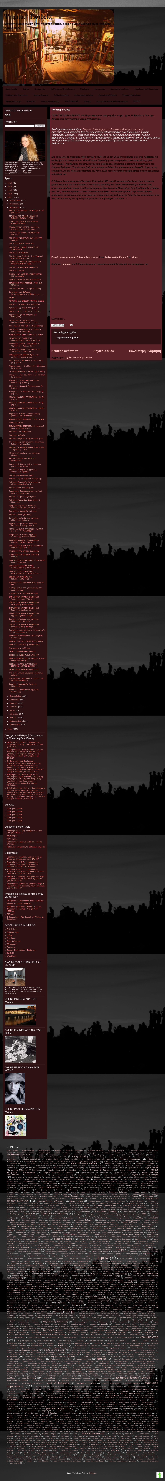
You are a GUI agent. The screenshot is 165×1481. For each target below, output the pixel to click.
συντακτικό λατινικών (17, 1380)
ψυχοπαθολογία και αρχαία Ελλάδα (92, 1411)
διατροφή (33, 1216)
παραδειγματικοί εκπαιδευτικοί (146, 1352)
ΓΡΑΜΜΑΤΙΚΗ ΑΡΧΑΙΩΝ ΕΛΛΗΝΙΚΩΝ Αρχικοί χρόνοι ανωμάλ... (24, 615)
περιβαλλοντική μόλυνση (63, 1357)
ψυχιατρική (128, 1409)
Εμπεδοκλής (150, 1245)
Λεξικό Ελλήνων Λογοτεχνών (22, 497)
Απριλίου (14, 714)
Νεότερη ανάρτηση (64, 351)
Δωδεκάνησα (57, 1222)
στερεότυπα (131, 1372)
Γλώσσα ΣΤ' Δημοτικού (142, 1196)
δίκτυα (41, 1220)
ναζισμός (151, 1328)
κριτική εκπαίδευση (40, 1299)
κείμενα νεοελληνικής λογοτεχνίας (53, 1284)
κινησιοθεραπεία (14, 1293)
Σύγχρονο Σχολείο (13, 1376)
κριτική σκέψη (78, 1299)
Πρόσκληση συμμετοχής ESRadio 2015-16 (26, 847)
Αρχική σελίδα (11, 89)
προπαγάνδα (56, 1363)
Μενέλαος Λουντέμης (150, 1318)
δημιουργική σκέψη (107, 1210)
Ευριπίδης (148, 1254)
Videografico (90, 1459)
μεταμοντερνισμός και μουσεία (24, 1320)
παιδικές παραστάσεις (128, 1350)
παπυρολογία (98, 1352)
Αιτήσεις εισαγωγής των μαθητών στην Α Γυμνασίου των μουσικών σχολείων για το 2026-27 (25, 879)
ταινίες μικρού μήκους (58, 1389)
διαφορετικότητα (73, 1216)
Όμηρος (50, 1346)
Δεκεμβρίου (15, 200)
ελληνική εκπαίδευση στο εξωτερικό (95, 1243)
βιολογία (121, 1188)
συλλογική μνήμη (70, 1376)
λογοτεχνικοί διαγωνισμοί (78, 1308)
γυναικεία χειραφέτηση (110, 1203)
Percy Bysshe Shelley (100, 1448)
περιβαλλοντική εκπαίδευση (35, 1357)
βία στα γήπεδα (108, 1185)
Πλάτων (40, 1359)
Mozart (12, 1444)
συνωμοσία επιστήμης (92, 1380)
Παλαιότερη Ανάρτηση (145, 351)
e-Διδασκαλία (129, 1419)
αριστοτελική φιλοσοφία (98, 1168)
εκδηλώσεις (147, 1226)
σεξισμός (123, 1367)
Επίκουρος (50, 1250)
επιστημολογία (136, 1250)
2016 (10, 183)
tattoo (12, 1459)
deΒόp (9, 935)
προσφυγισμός (104, 1363)
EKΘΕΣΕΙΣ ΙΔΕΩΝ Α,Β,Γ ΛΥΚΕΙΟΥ (24, 655)
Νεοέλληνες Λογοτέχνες (130, 1330)
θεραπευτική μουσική (59, 1266)
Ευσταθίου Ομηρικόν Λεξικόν (23, 511)
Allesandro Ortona (70, 1413)
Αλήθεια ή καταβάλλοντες (120, 1155)
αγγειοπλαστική (44, 1151)
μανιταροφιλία (26, 1314)
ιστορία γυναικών (132, 1272)
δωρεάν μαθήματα (129, 1222)
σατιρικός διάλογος (80, 1367)
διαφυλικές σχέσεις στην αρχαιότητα (129, 1216)
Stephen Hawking (112, 1457)
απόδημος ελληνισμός (145, 1164)
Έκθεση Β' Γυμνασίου (102, 1229)
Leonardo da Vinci (108, 1436)
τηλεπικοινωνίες (13, 1393)
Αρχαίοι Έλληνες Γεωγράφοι (137, 1177)
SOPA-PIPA (54, 1457)
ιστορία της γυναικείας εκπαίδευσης (108, 1274)
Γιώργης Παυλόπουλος (99, 1194)
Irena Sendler (137, 1431)
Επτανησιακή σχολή (100, 1252)
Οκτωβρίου (15, 208)
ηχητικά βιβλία (51, 1261)
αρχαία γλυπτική (118, 1168)
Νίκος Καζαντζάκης (53, 1337)
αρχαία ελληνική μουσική (62, 1175)
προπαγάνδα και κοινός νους (80, 1363)
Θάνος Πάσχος (132, 1261)
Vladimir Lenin (126, 1459)
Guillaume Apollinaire (114, 1429)
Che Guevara (131, 1417)
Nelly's (84, 1444)
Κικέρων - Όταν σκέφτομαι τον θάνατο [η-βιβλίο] (24, 382)
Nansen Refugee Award (47, 1444)
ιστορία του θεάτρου (37, 1278)
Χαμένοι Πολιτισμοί (55, 1404)
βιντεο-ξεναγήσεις (91, 1188)
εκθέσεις (11, 1229)
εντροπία (148, 1247)
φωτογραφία (71, 1402)
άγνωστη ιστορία (116, 1151)
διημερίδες (138, 1218)
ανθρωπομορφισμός (30, 1161)
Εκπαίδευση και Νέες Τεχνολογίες (31, 1233)
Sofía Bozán (41, 1457)
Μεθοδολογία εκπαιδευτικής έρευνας (140, 1316)
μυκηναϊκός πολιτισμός (84, 1328)
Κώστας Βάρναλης (57, 1303)
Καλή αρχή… (12, 839)
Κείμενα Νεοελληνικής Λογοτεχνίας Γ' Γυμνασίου (132, 1286)
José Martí (130, 1434)
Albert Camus (149, 1411)
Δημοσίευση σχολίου (67, 337)
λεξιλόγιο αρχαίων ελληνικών (101, 1305)
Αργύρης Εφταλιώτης (78, 1166)
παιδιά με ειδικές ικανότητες (104, 1350)
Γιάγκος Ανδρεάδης (26, 1194)
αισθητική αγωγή (134, 1153)
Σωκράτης (154, 1387)
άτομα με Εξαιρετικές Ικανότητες (74, 1181)
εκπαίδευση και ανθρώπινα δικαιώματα (124, 1231)
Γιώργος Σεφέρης (70, 1196)
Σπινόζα (25, 1372)
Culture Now (13, 932)
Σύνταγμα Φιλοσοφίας (103, 1378)
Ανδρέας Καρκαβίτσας (72, 1159)
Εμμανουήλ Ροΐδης (134, 1245)
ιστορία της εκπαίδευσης (145, 1274)
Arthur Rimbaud (40, 1415)
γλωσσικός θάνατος (58, 1199)
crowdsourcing (43, 1419)
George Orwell (97, 1427)
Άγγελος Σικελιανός (74, 1151)
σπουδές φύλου (38, 1372)
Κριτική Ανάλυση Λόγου (19, 1299)
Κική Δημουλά (109, 1288)
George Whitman (113, 1427)
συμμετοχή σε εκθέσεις (91, 1376)
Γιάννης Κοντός (43, 1194)
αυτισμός (136, 1181)
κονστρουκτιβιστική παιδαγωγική (48, 1297)
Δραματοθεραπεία (41, 95)
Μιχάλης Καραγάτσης (42, 1324)
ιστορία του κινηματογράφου (83, 1278)
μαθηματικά (81, 1310)
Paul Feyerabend (50, 1448)
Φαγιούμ (89, 1396)
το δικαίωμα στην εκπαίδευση (56, 1393)
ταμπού (113, 1389)
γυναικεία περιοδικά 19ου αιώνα (82, 1203)
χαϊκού (39, 1404)
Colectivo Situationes (25, 1419)
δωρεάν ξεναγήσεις (151, 1222)
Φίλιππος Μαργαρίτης (92, 1398)
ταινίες (37, 1389)
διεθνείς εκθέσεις (103, 1218)
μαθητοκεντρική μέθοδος (131, 1312)
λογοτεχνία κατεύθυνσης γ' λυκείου (47, 1308)
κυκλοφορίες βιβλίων (135, 1299)
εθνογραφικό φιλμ (29, 1226)
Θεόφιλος (151, 1263)
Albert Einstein (13, 1413)
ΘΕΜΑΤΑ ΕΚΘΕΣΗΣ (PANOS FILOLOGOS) (26, 641)
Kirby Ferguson (51, 1436)
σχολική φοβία (100, 1387)
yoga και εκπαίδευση (95, 1461)
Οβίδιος (135, 1341)
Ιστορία (121, 1270)
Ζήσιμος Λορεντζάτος (15, 1259)
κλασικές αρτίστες (33, 1292)
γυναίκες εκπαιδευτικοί (79, 1205)
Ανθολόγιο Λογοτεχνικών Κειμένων (99, 1159)
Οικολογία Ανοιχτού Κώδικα (135, 1343)
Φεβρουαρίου (16, 721)
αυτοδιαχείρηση (50, 1183)
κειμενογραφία (65, 1288)
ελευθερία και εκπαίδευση (100, 1241)
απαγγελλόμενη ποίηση (84, 1163)
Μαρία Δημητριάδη (130, 1314)
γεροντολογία (71, 1192)
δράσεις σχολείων (151, 1220)
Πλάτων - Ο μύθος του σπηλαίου (24, 305)
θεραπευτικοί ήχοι (82, 1266)
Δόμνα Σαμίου (116, 1220)
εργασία (145, 1252)
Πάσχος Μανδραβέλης (93, 1354)
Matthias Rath (84, 1440)
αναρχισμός (11, 1159)
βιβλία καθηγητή (146, 1186)
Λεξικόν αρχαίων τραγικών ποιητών (26, 439)
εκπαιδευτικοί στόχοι (28, 1239)
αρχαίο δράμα (69, 1177)
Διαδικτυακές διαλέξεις (83, 95)
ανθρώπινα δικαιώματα (129, 1159)
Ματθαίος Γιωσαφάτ (26, 1316)
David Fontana (69, 1419)
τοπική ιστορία (108, 1393)
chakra (85, 1417)
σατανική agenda (39, 1367)
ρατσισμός (67, 1365)
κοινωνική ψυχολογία (127, 1295)
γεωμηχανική (85, 1192)
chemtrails (144, 1417)
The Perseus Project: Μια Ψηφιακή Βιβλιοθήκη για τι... (26, 257)
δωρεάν (68, 1222)
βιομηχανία (26, 1190)
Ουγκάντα (151, 1346)
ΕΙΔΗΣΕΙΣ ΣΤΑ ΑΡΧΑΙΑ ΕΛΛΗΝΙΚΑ (24, 551)
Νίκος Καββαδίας (35, 1337)
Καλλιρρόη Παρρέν (148, 1280)
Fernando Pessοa (22, 1423)
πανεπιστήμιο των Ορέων (80, 1352)
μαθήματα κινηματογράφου (37, 1310)
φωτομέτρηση (11, 1404)
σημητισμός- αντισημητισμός (43, 1369)
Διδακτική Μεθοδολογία (63, 1218)
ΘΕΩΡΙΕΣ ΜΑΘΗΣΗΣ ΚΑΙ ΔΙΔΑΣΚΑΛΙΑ (25, 280)
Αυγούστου (15, 700)
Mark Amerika (56, 1440)
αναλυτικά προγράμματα (145, 1157)
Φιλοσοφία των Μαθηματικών (61, 1400)
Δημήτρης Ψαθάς (26, 1210)
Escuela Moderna (88, 1421)
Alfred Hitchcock (31, 1413)
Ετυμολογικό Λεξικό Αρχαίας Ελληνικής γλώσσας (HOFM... (24, 536)
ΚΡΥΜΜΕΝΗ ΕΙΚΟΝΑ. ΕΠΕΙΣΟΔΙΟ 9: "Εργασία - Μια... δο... (24, 345)
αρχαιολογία (82, 1179)
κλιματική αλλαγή (105, 1292)
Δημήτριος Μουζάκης (45, 1210)
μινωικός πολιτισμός (140, 1322)
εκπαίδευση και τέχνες (61, 1233)
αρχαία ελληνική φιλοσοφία (145, 1175)
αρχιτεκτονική (113, 1179)
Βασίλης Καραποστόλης (54, 1185)
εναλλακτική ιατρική (46, 1248)
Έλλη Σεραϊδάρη (142, 1241)
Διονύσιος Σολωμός (83, 1220)
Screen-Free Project (129, 1455)
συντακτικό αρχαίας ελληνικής (134, 1378)
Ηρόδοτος (27, 1261)
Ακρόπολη (40, 1155)
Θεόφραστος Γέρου (14, 1265)
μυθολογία (45, 1328)
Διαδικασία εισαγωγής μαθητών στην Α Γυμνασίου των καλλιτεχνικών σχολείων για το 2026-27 (26, 886)
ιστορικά (128, 1278)
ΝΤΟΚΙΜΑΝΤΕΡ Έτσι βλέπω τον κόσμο (26, 335)
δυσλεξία (44, 1222)
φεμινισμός (114, 1396)
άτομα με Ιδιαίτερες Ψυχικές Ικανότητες (110, 1181)
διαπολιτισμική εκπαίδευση (54, 1214)
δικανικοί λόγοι (28, 1220)
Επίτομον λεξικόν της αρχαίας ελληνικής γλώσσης (24, 519)
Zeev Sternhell (16, 1463)
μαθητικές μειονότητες (63, 1312)
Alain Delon (115, 1411)
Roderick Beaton (132, 1453)
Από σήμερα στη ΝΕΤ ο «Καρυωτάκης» (26, 326)
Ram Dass (27, 1453)
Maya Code (111, 1440)
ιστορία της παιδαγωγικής (83, 1276)
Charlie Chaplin (116, 1417)
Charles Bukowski (99, 1417)
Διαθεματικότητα (129, 1212)
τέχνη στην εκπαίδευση (104, 1391)
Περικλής (130, 1357)
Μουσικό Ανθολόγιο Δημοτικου (94, 1326)
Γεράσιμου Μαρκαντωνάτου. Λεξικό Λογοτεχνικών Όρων (25, 492)
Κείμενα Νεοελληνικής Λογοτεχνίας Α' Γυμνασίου (96, 1284)
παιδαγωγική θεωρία (28, 1350)
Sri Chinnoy (96, 1457)
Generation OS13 (13, 1427)
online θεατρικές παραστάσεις (63, 1446)
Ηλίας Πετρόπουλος (127, 1259)
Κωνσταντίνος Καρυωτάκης (123, 1301)
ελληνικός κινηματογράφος (17, 1245)
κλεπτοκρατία (88, 1292)
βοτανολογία (60, 1190)
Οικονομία (154, 1343)
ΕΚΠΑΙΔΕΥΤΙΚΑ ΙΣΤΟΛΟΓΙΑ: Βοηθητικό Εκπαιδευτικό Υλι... (26, 427)
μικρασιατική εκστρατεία (28, 1322)
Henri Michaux (50, 1431)
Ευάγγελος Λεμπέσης (113, 1254)
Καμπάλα (61, 1282)
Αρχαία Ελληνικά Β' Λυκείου (132, 1170)
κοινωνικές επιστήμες (46, 1295)
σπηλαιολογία (12, 1372)
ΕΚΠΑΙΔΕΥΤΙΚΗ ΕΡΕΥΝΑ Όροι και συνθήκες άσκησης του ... (24, 356)
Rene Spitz (85, 1453)
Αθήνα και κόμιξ (63, 1153)
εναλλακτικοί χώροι (68, 1248)
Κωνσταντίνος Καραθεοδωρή (98, 1301)
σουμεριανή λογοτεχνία (109, 1369)
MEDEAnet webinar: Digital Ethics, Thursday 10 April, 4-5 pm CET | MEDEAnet (24, 909)
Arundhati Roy (80, 1415)
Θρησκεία (23, 1269)
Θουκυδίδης (11, 1269)
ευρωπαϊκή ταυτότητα (15, 1256)
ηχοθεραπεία (67, 1261)
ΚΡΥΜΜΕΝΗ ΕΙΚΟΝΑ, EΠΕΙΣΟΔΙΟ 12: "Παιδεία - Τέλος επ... (25, 350)
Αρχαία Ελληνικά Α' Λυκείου (62, 1170)
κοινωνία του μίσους (125, 1292)
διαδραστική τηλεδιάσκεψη (40, 1212)
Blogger (93, 1473)
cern (76, 1417)
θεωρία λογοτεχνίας (140, 1265)
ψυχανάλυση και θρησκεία (107, 1409)
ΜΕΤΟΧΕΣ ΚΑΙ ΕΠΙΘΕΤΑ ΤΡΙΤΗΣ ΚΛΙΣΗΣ (26, 301)
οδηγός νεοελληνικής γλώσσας (42, 1343)
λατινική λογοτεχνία (50, 1305)
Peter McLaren (144, 1448)
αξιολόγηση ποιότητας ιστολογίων (53, 1163)
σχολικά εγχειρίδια (86, 1383)
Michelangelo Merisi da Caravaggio (115, 1442)
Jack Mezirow (15, 1434)
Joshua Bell (144, 1434)
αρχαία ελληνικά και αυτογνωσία (94, 1173)
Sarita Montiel (110, 1455)
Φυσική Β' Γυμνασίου (138, 1400)
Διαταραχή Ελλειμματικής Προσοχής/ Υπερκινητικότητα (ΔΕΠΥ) (122, 1214)
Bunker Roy (22, 1417)
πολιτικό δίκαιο (29, 1361)
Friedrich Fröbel (52, 1425)
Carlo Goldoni (65, 1417)
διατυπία (46, 1216)
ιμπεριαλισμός (91, 1269)
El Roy (20, 1421)
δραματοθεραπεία (132, 1220)
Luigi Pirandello (80, 1438)
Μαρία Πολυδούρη (148, 1314)
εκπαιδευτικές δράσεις (27, 1235)
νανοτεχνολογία (13, 1330)
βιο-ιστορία (108, 1188)
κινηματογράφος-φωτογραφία (99, 1290)
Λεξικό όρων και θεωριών (21, 488)
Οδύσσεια (98, 1343)
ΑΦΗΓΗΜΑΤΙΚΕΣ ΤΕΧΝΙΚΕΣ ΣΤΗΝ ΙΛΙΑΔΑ (26, 419)
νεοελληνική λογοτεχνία (143, 1332)
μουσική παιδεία (26, 1326)
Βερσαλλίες (92, 1185)
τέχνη (87, 1391)
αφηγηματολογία (122, 1183)
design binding (101, 1419)
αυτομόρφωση (66, 1183)
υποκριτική (63, 1396)
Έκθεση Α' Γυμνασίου (56, 1229)
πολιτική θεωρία (140, 1359)
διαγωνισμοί (149, 1210)
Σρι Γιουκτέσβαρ (55, 1372)
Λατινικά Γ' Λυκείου (27, 1305)
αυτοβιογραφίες (34, 1183)
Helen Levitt (35, 1431)
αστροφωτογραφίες (48, 1181)
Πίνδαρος (29, 1359)
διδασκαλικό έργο (84, 1218)
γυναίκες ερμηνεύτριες (105, 1206)
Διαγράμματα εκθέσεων (19, 648)
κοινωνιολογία (148, 1295)
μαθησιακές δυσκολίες (16, 1312)
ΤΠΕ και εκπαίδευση (130, 1393)
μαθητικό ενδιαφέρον (108, 1312)
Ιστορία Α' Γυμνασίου (142, 1270)
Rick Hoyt (98, 1453)
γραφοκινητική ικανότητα (115, 1201)
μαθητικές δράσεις (39, 1312)
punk (17, 1453)
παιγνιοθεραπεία (137, 1348)
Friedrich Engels (34, 1425)
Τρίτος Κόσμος (25, 1396)
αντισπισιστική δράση (89, 1161)
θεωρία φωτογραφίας (145, 1268)
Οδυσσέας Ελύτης (82, 1343)
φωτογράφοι (147, 1402)
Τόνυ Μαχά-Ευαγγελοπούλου (84, 1393)
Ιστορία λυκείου (152, 1271)
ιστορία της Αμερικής (19, 1274)
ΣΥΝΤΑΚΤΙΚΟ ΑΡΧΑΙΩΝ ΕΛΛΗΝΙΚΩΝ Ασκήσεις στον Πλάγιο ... (24, 598)
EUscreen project (139, 1421)
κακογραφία (132, 1280)
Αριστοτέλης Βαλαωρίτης (75, 1168)
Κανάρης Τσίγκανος (76, 1282)
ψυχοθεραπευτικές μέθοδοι (26, 1411)
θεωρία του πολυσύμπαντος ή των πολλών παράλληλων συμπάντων (106, 1267)
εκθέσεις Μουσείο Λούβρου (32, 1228)
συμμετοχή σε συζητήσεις (114, 1376)
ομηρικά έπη (36, 1346)
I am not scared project (84, 1431)
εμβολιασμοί (97, 1245)
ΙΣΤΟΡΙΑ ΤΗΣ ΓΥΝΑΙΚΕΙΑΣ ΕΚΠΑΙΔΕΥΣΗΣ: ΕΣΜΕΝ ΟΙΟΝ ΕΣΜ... (26, 339)
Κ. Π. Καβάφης (84, 1280)
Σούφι (124, 1369)
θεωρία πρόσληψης (68, 1267)
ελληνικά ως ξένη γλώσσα (64, 1243)
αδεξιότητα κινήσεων (25, 1153)
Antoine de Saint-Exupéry (141, 1413)
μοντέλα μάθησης (78, 1324)
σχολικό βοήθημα (116, 1387)
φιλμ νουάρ (109, 1398)
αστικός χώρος (12, 1181)
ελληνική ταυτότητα (121, 1243)
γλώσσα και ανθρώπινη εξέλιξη (115, 1196)
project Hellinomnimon (136, 1450)
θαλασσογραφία (82, 1261)
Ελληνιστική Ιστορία (41, 1245)
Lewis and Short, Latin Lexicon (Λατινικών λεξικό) (25, 465)
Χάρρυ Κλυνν (85, 1404)
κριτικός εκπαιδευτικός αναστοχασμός (105, 1299)
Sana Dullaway (93, 1455)
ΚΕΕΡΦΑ (29, 1284)
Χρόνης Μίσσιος (148, 1406)
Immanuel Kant (103, 1431)
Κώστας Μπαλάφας (77, 1303)
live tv (18, 1438)
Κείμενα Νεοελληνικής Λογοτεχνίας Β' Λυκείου (86, 1286)
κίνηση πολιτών (148, 1290)
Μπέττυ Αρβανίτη (29, 1328)
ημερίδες (154, 1259)
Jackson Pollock (31, 1434)
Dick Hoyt (116, 1419)
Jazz (75, 1434)
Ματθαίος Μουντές (45, 1316)
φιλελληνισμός (73, 1398)
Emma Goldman (46, 1421)
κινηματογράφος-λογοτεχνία (73, 1290)
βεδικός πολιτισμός (75, 1185)
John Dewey (116, 1434)
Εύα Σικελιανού (95, 1254)
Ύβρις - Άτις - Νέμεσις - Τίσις (25, 311)
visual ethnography (107, 1459)
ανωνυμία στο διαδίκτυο (149, 1161)
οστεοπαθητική (136, 1346)
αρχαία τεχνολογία (52, 1177)
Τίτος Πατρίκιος (31, 1393)
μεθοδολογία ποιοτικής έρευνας (19, 1318)
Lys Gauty (95, 1438)
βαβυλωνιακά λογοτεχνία (31, 1185)
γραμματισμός (76, 1201)
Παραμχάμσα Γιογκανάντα (48, 1354)
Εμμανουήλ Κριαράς (114, 1245)
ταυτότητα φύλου (39, 1391)
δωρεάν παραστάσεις (18, 1224)
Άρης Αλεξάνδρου (114, 1166)
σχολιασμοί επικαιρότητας (32, 1383)
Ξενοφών (80, 1341)
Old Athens (136, 1444)
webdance (139, 1459)
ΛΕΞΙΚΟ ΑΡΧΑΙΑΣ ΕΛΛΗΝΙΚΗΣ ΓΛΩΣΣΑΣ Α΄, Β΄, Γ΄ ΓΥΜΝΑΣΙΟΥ (26, 530)
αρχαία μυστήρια (34, 1177)
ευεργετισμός (132, 1254)
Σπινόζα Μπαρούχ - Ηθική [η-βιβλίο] (27, 372)
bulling (10, 1417)
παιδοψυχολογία (147, 1350)
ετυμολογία (50, 1254)
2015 (10, 187)
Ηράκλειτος (15, 1261)
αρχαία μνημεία (18, 1177)
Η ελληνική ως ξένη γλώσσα (17, 95)
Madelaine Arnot (110, 1438)
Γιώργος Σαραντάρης (48, 1196)
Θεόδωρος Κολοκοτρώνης (135, 1263)
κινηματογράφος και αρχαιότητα (44, 1290)
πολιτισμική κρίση (47, 1361)
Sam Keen (79, 1455)
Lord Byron (51, 1438)
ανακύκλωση (99, 1157)
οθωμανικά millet (113, 1343)
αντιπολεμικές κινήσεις (66, 1161)
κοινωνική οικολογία (105, 1295)
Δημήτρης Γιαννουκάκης (70, 1207)
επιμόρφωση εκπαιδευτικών (71, 1250)
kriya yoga (77, 1436)
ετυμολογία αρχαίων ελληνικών (72, 1254)
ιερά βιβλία (64, 1269)
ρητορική (129, 1365)
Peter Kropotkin (128, 1448)
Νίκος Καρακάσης (70, 1337)
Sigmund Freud (148, 1455)
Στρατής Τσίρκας (108, 1374)
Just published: (15, 809)
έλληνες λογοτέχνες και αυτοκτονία (33, 1243)
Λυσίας (19, 1310)
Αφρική (134, 1183)
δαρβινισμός (34, 1207)
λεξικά (76, 1305)
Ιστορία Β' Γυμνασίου (39, 1272)
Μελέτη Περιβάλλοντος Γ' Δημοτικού (85, 1318)
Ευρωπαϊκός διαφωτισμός (37, 1256)
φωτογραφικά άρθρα (107, 1402)
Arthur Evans (22, 1415)
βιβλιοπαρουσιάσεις (50, 1188)
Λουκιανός (131, 1308)
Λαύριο (64, 1305)
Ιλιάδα (77, 1270)
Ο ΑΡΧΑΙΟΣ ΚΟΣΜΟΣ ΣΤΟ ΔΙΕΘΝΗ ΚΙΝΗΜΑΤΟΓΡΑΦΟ (23, 223)
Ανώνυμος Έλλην (16, 1163)
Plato (55, 1450)
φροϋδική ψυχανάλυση (84, 1400)
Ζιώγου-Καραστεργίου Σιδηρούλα (39, 1259)
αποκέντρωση (25, 1166)
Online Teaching (107, 1446)
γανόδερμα (58, 1192)
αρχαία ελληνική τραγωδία (115, 1175)
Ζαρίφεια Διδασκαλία (146, 1256)
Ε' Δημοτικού (78, 1224)
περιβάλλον (12, 1357)
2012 (10, 197)
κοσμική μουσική (118, 1297)
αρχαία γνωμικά (134, 1168)
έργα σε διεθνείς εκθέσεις (125, 1252)
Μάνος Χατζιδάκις (68, 1314)
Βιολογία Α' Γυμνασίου (138, 1188)
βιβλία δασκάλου (126, 1186)
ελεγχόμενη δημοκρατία (122, 1239)
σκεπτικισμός (64, 1369)
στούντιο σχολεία (147, 1372)
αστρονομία (28, 1181)
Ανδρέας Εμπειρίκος (31, 1159)
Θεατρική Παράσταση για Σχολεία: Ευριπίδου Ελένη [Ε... (25, 330)
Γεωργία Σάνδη (99, 1192)
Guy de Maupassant (151, 1429)
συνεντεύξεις (48, 1378)
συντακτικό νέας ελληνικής (45, 1380)
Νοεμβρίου (15, 204)
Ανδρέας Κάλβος (52, 1159)
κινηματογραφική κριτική (148, 1288)
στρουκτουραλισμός (126, 1374)
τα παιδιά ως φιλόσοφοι (20, 1389)
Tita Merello (76, 1459)
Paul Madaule (66, 1448)
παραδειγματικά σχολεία (118, 1352)
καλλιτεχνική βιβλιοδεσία (42, 1282)
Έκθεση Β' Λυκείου (124, 1229)
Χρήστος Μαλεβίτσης (128, 1406)
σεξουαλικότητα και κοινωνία (143, 1367)
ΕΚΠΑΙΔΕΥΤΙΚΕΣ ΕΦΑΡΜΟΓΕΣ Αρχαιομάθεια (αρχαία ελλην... (25, 572)
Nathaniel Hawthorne (68, 1444)
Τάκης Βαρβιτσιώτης (80, 1389)
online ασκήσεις (152, 1444)
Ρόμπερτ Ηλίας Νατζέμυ (146, 1365)
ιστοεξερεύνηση (107, 1269)
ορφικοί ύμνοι (119, 1346)
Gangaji (134, 1425)
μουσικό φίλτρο (117, 1326)
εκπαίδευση (58, 1231)
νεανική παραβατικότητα (103, 1330)
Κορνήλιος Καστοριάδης (95, 1297)
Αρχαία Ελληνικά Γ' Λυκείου (58, 1173)
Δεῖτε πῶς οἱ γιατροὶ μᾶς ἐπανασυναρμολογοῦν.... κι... (25, 321)
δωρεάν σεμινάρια (60, 1224)
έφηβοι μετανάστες (72, 1256)
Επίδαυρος (23, 1250)
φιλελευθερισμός (55, 1398)
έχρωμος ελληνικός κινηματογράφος (99, 1256)
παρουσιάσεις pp (71, 1354)
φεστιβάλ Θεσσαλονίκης (146, 1396)
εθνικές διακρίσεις (146, 1224)
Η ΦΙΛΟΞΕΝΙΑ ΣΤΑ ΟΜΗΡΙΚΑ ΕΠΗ (23, 594)
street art (127, 1457)
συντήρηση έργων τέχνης (71, 1380)
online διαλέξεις (18, 1446)
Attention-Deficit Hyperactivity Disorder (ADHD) (111, 1415)
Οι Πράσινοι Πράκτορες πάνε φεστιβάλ (25, 901)
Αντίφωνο (11, 947)
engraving (60, 1421)
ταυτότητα (24, 1391)
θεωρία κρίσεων (121, 1265)
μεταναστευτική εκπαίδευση (66, 1320)
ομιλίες (62, 1345)
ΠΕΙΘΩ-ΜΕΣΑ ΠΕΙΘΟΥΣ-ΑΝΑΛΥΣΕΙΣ (24, 670)
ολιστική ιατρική (18, 1346)
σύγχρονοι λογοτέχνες (33, 1376)
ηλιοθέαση (142, 1259)
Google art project (147, 1427)
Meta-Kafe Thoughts (145, 1440)
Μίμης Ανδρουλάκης (119, 1322)
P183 (131, 1446)
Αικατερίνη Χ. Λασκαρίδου (112, 1153)
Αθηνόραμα (11, 944)
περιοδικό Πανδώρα (14, 1359)
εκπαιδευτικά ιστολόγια (112, 1233)
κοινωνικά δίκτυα (146, 1293)
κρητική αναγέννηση (150, 1297)
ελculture (11, 956)
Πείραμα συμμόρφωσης (146, 1354)
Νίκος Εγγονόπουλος (15, 1337)
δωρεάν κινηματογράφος (106, 1222)
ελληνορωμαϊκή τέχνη (62, 1245)
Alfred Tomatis (49, 1413)
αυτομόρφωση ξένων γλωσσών (86, 1183)
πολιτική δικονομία (121, 1359)
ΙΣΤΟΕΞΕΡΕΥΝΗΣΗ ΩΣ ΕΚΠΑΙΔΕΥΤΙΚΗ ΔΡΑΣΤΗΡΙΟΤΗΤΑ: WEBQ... (25, 263)
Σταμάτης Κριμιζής (95, 1372)
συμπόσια (150, 1376)
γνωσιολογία (136, 1199)
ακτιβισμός (53, 1155)
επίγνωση (10, 1250)
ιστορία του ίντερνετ (58, 1278)
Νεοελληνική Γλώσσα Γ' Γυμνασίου (83, 1332)
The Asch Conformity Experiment (32, 1459)
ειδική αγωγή (63, 1226)
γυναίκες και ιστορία (134, 1206)
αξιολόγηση (31, 1163)
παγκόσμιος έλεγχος (117, 1348)
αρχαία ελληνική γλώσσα (124, 1173)
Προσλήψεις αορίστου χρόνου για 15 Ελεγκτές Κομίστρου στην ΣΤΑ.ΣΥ (24, 858)
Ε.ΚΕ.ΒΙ (10, 953)
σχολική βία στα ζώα (59, 1387)
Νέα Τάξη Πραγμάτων (52, 1330)
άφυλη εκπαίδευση (148, 1183)
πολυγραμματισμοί (120, 1361)
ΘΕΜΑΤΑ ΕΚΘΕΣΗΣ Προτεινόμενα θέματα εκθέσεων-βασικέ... (27, 660)
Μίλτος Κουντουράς (100, 1322)
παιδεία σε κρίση (54, 1350)
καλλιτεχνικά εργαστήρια (16, 1282)
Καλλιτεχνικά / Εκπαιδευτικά (63, 89)
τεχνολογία (123, 1391)
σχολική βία (41, 1387)
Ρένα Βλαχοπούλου (85, 1365)
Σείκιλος (96, 1367)
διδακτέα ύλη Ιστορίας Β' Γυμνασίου (33, 1218)
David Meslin (85, 1419)
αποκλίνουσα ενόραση (44, 1166)
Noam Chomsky (96, 1444)
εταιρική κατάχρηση (32, 1254)
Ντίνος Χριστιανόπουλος (126, 1337)
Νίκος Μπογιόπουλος (88, 1337)
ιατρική (49, 1270)
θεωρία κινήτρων (103, 1265)
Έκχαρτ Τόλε (85, 1239)
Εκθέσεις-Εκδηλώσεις (50, 101)
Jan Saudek (65, 1434)
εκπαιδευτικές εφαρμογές (75, 1235)
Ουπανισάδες (11, 1348)
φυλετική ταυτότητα (104, 1400)
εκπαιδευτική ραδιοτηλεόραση (109, 1237)
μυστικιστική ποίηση (119, 1328)
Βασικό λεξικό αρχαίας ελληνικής (25, 479)
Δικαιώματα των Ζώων (119, 89)
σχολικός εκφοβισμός (137, 1387)
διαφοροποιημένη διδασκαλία (96, 1216)
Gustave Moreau (133, 1429)
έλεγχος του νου (142, 1239)
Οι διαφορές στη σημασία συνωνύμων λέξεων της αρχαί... (26, 443)
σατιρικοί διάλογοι (59, 1367)
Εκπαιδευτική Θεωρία (131, 1235)
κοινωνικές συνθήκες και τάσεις (75, 1295)
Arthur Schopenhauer (62, 1415)
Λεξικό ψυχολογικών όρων (21, 475)
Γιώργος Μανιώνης (29, 1196)
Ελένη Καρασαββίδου (32, 1241)
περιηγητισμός (116, 1357)
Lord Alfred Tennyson (33, 1438)
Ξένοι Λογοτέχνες (65, 1341)
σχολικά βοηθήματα (58, 1383)
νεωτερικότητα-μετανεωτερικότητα (50, 1334)
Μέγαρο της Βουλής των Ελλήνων (109, 1316)
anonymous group (119, 1413)
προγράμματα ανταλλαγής (37, 1363)
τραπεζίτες (11, 1396)
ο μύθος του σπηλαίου (117, 1341)
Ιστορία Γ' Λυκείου (111, 1272)
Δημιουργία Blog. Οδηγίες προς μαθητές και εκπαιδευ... (24, 415)
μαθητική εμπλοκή (88, 1312)
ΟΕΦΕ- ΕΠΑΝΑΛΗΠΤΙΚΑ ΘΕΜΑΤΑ (22, 652)
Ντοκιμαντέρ (39, 89)
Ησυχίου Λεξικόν (17, 435)
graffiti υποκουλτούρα (52, 1429)
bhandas (139, 1415)
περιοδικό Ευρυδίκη (146, 1357)
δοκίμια (102, 1220)
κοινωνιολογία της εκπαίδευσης (19, 1297)
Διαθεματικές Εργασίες (106, 1212)
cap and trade (36, 1417)
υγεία (39, 1396)
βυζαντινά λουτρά (108, 1190)
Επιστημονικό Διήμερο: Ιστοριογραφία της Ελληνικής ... (26, 293)
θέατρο (39, 1263)
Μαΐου (13, 710)
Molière (137, 1442)
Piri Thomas (43, 1450)
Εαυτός (91, 1224)
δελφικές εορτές (50, 1207)
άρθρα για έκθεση (133, 1166)
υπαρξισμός (50, 1396)
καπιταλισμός (107, 1282)
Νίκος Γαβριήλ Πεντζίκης (116, 1334)
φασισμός (100, 1396)
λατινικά (139, 1303)
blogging (150, 1415)
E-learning (143, 1419)
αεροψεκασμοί (44, 1153)
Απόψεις (87, 101)
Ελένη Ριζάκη (80, 1241)
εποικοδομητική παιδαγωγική (56, 1252)
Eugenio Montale (121, 1421)
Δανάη (22, 1208)
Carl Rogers (51, 1417)
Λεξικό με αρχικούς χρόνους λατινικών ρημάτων (23, 471)
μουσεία (104, 1324)
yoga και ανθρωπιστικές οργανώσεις (67, 1461)
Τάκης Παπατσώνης (99, 1389)
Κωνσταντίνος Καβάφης (75, 1301)
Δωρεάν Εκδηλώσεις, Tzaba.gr (21, 950)
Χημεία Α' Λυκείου (38, 1406)
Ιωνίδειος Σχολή (51, 1280)
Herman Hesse (65, 1431)
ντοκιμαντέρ (149, 1337)
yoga (29, 1461)
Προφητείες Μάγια (147, 1363)
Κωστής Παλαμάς (95, 1303)
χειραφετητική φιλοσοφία (17, 1406)
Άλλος (152, 1155)
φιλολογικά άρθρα (126, 1398)
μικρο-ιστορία (81, 1322)
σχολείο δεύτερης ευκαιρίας (139, 1380)
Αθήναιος (78, 1153)
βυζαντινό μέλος (13, 1192)
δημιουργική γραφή (88, 1210)
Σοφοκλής (150, 1369)
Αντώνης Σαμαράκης (111, 1161)
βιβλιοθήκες (11, 1188)
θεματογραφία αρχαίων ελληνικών (106, 1263)
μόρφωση (93, 1324)
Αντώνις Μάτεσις (129, 1161)
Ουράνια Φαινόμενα (28, 1348)
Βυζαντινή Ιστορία (128, 1190)
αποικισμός (11, 1166)
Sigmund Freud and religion (19, 1457)
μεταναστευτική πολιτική (93, 1320)
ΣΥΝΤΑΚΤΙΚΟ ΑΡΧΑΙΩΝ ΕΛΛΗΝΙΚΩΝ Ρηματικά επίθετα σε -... (24, 609)
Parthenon (21, 1448)
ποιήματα (66, 264)
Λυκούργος (144, 1308)
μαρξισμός (10, 1316)
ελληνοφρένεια (81, 1245)
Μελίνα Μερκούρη (109, 1318)
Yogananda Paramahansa (149, 1461)
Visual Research (71, 101)
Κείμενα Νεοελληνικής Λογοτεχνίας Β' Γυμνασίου (41, 1286)
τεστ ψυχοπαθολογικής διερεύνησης (66, 1391)
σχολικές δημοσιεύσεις (111, 1383)
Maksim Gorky (126, 1438)
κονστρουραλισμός (72, 1297)
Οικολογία (84, 89)
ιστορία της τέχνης (110, 1276)
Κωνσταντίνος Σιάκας (146, 1301)
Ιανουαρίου (15, 725)
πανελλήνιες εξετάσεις (56, 1352)
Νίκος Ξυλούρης (107, 1337)
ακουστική (150, 1153)
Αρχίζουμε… (12, 836)
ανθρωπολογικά (13, 1161)
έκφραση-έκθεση (63, 1239)
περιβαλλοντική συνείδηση (93, 1357)
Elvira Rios (32, 1421)
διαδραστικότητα (83, 1212)
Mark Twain (70, 1440)
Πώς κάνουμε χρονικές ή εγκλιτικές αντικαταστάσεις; (26, 680)
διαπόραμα (78, 1214)
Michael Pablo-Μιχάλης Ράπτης (45, 1442)
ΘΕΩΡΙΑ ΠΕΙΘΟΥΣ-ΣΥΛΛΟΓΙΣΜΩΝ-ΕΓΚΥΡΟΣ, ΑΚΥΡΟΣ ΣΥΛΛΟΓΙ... (24, 665)
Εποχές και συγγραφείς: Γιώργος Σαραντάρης (74, 257)
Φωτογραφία (99, 89)
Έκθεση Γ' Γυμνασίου (146, 1228)
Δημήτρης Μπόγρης (116, 1207)
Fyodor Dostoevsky (88, 1425)
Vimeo (135, 257)
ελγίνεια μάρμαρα (101, 1239)
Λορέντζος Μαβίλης (100, 1308)
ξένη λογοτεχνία (44, 1341)
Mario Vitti (41, 1440)
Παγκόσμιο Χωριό (79, 1348)
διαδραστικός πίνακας (62, 1212)
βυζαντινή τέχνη (148, 1190)
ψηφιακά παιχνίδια (34, 1409)
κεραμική (80, 1288)
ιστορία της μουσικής (22, 1276)
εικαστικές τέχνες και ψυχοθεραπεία (88, 1226)
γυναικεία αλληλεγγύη (30, 1203)
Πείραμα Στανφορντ (126, 1354)
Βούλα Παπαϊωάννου (89, 1190)
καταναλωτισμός (125, 1282)
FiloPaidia (51, 1423)
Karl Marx (22, 1436)
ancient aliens (88, 1413)
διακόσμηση (154, 1212)
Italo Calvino (152, 1431)
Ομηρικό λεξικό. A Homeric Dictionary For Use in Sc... (24, 507)
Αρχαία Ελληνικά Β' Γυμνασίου (97, 1170)
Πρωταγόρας (32, 1365)
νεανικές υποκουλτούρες (78, 1330)
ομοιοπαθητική (80, 1346)
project (114, 1450)
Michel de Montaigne (70, 1442)
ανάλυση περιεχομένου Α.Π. (120, 1157)
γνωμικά (93, 1199)
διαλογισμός (29, 1214)
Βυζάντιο (27, 1192)
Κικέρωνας (94, 1288)
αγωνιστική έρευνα (138, 1151)
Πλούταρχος (55, 1359)
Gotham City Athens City (16, 1429)
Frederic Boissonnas (135, 1423)
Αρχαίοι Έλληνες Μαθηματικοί (36, 1179)
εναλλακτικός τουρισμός (91, 1247)
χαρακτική (71, 1404)
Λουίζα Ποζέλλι (117, 1308)
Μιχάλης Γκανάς (24, 1324)
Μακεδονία (150, 1312)
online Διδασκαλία (38, 1446)
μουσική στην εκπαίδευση (69, 1326)
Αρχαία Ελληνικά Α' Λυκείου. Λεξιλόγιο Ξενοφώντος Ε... (23, 525)
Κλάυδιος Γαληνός (71, 1292)
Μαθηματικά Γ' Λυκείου (146, 1310)
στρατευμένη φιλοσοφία (15, 1374)
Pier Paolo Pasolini (26, 1450)
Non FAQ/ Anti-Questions (117, 1444)
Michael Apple (24, 1442)
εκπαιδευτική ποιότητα (61, 1237)
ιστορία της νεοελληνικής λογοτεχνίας (52, 1276)
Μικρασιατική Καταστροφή (55, 1322)
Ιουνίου (14, 707)
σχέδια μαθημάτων (113, 1380)
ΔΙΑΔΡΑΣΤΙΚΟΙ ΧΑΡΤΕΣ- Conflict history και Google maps (24, 228)
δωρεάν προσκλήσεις (39, 1224)
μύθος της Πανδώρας (62, 1328)
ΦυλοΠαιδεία (121, 1400)
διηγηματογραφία (122, 1218)
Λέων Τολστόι (123, 1305)
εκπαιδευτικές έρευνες (49, 1235)
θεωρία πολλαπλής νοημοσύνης (44, 1267)
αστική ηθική (148, 1179)
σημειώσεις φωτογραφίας (17, 1370)
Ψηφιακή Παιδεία (28, 16)
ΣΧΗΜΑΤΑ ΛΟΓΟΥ (16, 423)
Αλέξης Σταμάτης (98, 1155)
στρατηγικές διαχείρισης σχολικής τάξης (45, 1374)
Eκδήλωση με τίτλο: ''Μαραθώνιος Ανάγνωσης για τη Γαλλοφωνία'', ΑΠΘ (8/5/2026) (25, 744)
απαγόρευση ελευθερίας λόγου (118, 1164)
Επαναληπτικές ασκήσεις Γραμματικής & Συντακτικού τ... (27, 631)
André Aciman (103, 1413)
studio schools (142, 1457)
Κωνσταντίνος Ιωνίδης (53, 1301)
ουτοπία (44, 1348)
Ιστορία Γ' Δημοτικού (89, 1271)
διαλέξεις (14, 1214)
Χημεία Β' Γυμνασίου (59, 1406)
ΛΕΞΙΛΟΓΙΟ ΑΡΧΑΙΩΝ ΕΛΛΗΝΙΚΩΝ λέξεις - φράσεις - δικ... (27, 449)
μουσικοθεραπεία (148, 1326)
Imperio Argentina (120, 1431)
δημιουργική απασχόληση (66, 1210)
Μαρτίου (14, 718)
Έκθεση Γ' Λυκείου (16, 1231)
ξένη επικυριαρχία (24, 1341)
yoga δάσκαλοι (43, 1461)
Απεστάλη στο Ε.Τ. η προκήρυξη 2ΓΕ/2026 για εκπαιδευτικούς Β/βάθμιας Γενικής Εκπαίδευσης (23, 864)
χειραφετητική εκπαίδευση (142, 1404)
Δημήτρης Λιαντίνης (93, 1208)
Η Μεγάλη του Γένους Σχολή (79, 1259)
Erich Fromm (73, 1421)
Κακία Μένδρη (102, 1280)
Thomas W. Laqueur (58, 1459)
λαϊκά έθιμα (112, 1303)
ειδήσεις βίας (47, 1226)
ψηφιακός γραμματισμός (59, 1408)
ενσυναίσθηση (121, 1247)
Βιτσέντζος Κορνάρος (43, 1190)
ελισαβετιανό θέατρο (123, 1241)
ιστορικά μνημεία (146, 1278)
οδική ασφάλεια (64, 1343)
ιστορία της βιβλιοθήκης (74, 1274)
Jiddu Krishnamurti (92, 1434)
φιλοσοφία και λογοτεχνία (36, 1400)
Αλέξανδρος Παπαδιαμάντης (74, 1155)
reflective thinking (68, 1453)
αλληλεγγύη (140, 1155)
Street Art (31, 101)
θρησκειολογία (36, 1269)
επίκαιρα (35, 1250)
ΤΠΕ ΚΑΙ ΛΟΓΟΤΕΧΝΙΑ (18, 253)
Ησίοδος (38, 1261)
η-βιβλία (101, 1258)
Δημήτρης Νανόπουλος (137, 1208)
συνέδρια (11, 1378)
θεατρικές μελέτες (150, 1261)
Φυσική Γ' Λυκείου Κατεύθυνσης (31, 1402)
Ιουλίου (14, 703)
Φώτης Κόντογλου (55, 1402)
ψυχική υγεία (143, 1409)
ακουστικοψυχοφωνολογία (18, 1155)
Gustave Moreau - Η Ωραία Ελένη (25, 289)
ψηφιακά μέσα (13, 1409)
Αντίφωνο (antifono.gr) (116, 257)
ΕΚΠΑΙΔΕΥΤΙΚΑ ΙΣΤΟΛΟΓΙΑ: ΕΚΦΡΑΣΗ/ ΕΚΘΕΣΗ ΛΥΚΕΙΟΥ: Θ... (26, 547)
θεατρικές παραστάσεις (21, 1263)
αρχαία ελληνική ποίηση (88, 1175)
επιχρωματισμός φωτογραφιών (29, 1252)
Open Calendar (14, 941)
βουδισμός (74, 1190)
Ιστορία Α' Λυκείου (15, 1272)
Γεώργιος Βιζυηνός (118, 1192)
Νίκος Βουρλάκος (96, 1334)
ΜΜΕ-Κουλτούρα (60, 1324)
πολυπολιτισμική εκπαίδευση (143, 1361)
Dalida (56, 1419)
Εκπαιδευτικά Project (108, 95)
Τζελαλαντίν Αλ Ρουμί (145, 1391)
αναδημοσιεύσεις (80, 1157)
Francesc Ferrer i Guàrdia (70, 1423)
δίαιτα (142, 1212)
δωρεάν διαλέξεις (83, 1222)
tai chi (155, 1457)
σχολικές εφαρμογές (132, 1383)
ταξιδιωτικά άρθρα (139, 1389)
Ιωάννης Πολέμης (34, 1280)
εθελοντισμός (129, 1224)
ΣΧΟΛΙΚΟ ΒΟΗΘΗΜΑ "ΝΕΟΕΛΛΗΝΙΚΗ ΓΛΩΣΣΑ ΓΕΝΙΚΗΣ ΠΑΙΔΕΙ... (24, 541)
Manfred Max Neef (143, 1438)
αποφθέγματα (61, 1166)
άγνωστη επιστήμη (95, 1151)
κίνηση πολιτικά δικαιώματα (126, 1290)
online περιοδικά (90, 1446)
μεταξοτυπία (114, 1320)
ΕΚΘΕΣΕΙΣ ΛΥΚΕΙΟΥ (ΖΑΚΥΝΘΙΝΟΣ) (24, 645)
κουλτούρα (133, 1297)
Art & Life (12, 929)
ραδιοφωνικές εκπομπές (49, 1365)
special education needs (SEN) (75, 1457)
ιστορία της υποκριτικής (136, 1276)
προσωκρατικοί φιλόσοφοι (125, 1363)
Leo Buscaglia (91, 1436)
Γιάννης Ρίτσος (60, 1194)
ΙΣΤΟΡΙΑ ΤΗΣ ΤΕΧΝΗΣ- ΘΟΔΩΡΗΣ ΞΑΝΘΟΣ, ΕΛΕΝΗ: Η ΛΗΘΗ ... (23, 217)
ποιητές (101, 1359)
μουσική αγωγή (130, 1324)
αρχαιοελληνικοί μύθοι (113, 1177)
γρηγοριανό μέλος (136, 1201)
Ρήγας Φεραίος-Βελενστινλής (108, 1365)
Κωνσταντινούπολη (38, 1303)
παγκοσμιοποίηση (97, 1348)
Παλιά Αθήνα (36, 1352)
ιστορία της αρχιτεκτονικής (44, 1274)
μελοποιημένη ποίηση (129, 1318)
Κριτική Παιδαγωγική (60, 1299)
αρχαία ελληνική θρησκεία (36, 1175)
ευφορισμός (55, 1256)
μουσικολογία (12, 1328)
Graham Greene (95, 1429)
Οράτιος (94, 1346)
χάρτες (98, 1404)
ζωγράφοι (60, 1259)
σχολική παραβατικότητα (81, 1387)
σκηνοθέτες (90, 1370)
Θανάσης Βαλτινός (99, 1261)
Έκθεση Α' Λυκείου (79, 1229)
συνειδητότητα (29, 1378)
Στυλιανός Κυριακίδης (146, 1374)
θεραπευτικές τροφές (35, 1266)
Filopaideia (38, 1423)
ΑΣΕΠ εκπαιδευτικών (131, 1179)
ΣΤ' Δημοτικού (74, 1372)
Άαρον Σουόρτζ (12, 1151)
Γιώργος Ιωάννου (140, 1194)
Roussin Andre (30, 1455)
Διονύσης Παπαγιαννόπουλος (59, 1220)
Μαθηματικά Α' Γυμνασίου (99, 1310)
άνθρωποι (151, 1159)
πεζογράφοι (110, 1354)
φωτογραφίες (87, 1402)
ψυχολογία (46, 1411)
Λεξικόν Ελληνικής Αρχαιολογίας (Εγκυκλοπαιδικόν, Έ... (25, 483)
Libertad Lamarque (142, 1436)
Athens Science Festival (19, 904)
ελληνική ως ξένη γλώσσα (144, 1243)
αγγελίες (58, 1151)
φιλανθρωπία (12, 1398)
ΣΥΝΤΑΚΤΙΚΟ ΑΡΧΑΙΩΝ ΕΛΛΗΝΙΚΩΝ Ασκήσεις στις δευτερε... (24, 626)
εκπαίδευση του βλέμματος (87, 1233)
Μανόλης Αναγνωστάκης (46, 1314)
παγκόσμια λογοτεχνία (60, 1348)
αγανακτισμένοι (28, 1151)
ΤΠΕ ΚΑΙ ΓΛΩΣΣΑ (16, 271)
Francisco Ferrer (92, 1423)
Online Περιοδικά (61, 95)
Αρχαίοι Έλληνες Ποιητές (62, 1179)
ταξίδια (123, 1389)
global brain (129, 1427)
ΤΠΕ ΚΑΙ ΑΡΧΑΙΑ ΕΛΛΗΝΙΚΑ (21, 244)
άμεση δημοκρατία (27, 1157)
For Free (11, 938)
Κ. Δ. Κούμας (67, 1280)
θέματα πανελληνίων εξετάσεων (76, 1263)
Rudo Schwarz (45, 1455)
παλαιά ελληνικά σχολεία (16, 1352)
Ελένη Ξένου (49, 1241)
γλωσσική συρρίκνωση (38, 1199)
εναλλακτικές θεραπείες (18, 1247)
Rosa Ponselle (149, 1453)
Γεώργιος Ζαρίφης (140, 1192)
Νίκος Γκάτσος (135, 1334)
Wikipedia (151, 1459)
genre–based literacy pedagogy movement (40, 1427)
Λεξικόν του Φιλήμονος (20, 432)
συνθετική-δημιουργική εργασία (76, 1378)
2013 (10, 194)
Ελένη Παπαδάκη (65, 1241)
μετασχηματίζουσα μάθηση (133, 1320)
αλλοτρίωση (11, 1157)
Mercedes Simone (126, 1440)
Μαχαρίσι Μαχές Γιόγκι (65, 1316)
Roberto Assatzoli (114, 1453)
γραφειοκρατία (95, 1201)
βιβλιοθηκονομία (27, 1188)
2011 (10, 729)
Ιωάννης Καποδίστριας (15, 1280)
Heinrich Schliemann (18, 1431)
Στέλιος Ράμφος (115, 1372)
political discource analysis (94, 1450)
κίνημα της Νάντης (127, 1288)
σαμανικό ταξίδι (13, 1367)
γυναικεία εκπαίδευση (53, 1203)
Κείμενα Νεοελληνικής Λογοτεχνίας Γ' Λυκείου (29, 1288)
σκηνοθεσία (77, 1369)
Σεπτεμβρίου (16, 696)
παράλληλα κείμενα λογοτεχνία (22, 1354)
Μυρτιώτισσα (102, 1328)
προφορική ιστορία (15, 1365)
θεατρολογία (54, 1263)
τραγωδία (150, 1393)
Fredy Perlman (152, 1423)
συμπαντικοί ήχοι (135, 1376)
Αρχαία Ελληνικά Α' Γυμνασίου (26, 1170)
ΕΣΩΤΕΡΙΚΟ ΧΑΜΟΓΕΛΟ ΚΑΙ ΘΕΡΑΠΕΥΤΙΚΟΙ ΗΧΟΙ (20, 578)
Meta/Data (10, 1442)
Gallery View (122, 1425)
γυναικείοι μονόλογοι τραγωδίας (31, 1205)
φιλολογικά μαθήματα (146, 1398)
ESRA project (105, 1421)
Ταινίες (26, 89)
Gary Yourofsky (149, 1425)
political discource (70, 1450)
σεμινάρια (108, 1367)
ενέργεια (108, 1247)
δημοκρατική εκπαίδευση (129, 1210)
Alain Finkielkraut (132, 1411)
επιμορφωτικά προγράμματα (101, 1250)
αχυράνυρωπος (12, 1185)
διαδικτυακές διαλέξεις (16, 1212)
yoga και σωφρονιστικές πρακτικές (122, 1461)
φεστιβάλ (128, 1396)
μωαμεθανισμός (137, 1328)
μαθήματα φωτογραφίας (62, 1310)
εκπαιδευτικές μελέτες (105, 1235)
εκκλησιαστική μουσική (40, 1230)
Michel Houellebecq (89, 1442)
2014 (10, 190)
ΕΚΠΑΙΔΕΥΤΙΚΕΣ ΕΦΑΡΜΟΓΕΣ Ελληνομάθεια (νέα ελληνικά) (24, 567)
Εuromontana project (126, 1256)
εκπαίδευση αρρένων (75, 1230)
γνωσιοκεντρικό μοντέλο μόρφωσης (113, 1199)
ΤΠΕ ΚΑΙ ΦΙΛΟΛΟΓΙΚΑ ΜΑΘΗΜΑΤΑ (23, 267)
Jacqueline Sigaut (49, 1434)
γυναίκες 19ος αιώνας (56, 1205)
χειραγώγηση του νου (115, 1404)
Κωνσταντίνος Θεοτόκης (31, 1301)
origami (122, 1446)
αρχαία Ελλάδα (151, 1168)
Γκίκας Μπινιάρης (92, 1196)
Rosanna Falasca (13, 1455)
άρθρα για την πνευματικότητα (32, 1168)
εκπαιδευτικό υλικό (134, 1237)
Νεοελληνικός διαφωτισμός (18, 1334)
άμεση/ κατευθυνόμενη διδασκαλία (53, 1157)
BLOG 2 (136, 101)
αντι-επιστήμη (47, 1161)
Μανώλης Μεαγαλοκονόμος (110, 1314)
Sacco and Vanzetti (63, 1455)
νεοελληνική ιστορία (115, 1332)
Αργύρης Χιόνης (97, 1166)
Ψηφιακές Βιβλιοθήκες (131, 95)
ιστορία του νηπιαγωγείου (109, 1278)
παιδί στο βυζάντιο (80, 1350)
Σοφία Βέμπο (135, 1370)
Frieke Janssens (69, 1425)
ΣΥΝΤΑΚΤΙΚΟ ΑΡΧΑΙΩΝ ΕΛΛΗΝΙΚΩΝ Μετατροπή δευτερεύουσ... (24, 604)
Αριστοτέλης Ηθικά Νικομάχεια (24, 308)
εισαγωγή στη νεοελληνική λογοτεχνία (123, 1226)
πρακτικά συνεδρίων (14, 1363)
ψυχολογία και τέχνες (65, 1411)
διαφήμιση (58, 1216)
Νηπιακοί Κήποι (79, 1334)
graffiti (34, 1429)
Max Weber (99, 1440)
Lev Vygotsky (125, 1436)
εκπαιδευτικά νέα (135, 1233)
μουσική (118, 1324)
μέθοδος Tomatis (43, 1318)
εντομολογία (135, 1247)
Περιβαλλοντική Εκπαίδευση (146, 89)
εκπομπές (45, 1239)
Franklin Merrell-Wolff (113, 1423)
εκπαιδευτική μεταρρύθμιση (34, 1237)
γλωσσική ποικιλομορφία (16, 1199)
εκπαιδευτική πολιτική (84, 1237)
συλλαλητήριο (52, 1376)
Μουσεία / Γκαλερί (13, 101)
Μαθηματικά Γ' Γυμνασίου (123, 1310)
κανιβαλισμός (93, 1282)
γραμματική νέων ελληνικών (50, 1201)
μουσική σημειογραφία (45, 1326)
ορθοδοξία (105, 1346)
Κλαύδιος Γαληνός (53, 1292)
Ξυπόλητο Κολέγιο (96, 1341)
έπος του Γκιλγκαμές (79, 1252)
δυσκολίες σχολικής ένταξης (22, 1222)
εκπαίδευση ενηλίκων (96, 1230)
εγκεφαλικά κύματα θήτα (108, 1224)
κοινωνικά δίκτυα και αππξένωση (20, 1295)
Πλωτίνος (68, 1359)
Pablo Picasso (143, 1446)
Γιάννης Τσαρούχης (79, 1194)
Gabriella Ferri (105, 1425)
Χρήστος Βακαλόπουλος (104, 1406)
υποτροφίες (76, 1396)
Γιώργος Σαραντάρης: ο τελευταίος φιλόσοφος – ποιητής (113, 129)
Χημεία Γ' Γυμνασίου (81, 1406)
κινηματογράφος (18, 1290)
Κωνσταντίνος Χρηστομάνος (17, 1303)
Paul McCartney (81, 1448)
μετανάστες (47, 1320)
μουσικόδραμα (132, 1326)
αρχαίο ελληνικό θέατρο (89, 1177)
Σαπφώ (26, 1367)
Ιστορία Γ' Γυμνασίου (66, 1272)
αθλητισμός (91, 1153)
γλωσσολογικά (76, 1199)
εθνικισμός (11, 1226)
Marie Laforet (26, 1440)
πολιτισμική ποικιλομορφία (70, 1361)
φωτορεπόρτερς (26, 1404)
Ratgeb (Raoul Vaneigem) (45, 1453)
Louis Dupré (64, 1438)
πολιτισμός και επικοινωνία (97, 1361)
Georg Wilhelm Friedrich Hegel (74, 1427)
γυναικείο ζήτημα (134, 1203)
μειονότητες (62, 1318)
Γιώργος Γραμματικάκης (120, 1194)
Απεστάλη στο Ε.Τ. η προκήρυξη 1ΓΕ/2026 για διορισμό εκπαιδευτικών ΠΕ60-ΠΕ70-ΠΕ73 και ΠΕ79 (25, 871)
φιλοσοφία (12, 1400)
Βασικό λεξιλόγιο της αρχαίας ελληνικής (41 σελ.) (24, 620)
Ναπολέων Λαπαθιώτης (31, 1330)
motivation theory (151, 1442)
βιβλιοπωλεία (75, 1188)
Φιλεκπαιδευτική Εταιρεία (33, 1398)
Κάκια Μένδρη (117, 1280)
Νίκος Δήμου (150, 1334)
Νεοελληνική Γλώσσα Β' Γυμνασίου (47, 1332)
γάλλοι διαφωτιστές (42, 1192)
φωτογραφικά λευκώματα (128, 1402)
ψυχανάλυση (85, 1409)
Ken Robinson (35, 1436)
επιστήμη (119, 1250)
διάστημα (90, 1214)
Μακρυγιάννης (12, 1314)
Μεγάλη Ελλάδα (85, 1316)
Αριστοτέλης (56, 1168)
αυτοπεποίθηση (106, 1183)
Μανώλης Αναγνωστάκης (87, 1314)
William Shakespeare (15, 1461)
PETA (115, 1448)
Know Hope (65, 1436)
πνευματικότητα (83, 1359)
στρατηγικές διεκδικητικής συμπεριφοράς (81, 1374)
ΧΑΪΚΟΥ (12, 298)
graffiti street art (76, 1429)
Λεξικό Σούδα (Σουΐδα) (20, 515)
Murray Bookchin (27, 1444)
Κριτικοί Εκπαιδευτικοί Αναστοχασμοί (112, 101)
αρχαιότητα (98, 1179)
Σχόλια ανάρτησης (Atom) (78, 357)
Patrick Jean (34, 1448)
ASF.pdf (10, 914)
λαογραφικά (126, 1303)
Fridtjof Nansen (16, 1425)
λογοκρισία (137, 1305)
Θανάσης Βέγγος (117, 1261)
